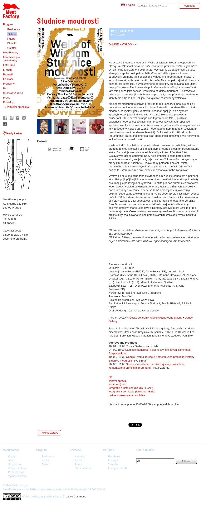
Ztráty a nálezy (17, 468)
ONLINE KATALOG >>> (123, 44)
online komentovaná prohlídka (127, 395)
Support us (14, 464)
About (11, 460)
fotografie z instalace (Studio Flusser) (131, 388)
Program (8, 24)
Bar (5, 88)
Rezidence (13, 29)
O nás (11, 456)
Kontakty (8, 102)
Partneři (8, 74)
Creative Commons (74, 496)
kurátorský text (117, 384)
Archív (79, 460)
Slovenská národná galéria (166, 317)
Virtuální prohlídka (16, 107)
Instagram (114, 460)
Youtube (113, 464)
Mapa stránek (83, 468)
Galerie (12, 34)
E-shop (7, 69)
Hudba (11, 38)
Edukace (8, 79)
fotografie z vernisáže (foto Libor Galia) (132, 391)
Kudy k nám (12, 133)
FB (110, 377)
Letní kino (9, 65)
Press (6, 97)
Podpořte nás (16, 472)
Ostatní (11, 47)
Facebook (114, 456)
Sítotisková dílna (13, 93)
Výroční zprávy (17, 476)
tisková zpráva (118, 380)
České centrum (138, 317)
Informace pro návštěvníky (11, 59)
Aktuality (80, 456)
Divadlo (11, 43)
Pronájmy (9, 83)
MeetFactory (10, 52)
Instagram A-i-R (117, 468)
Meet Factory (11, 11)
